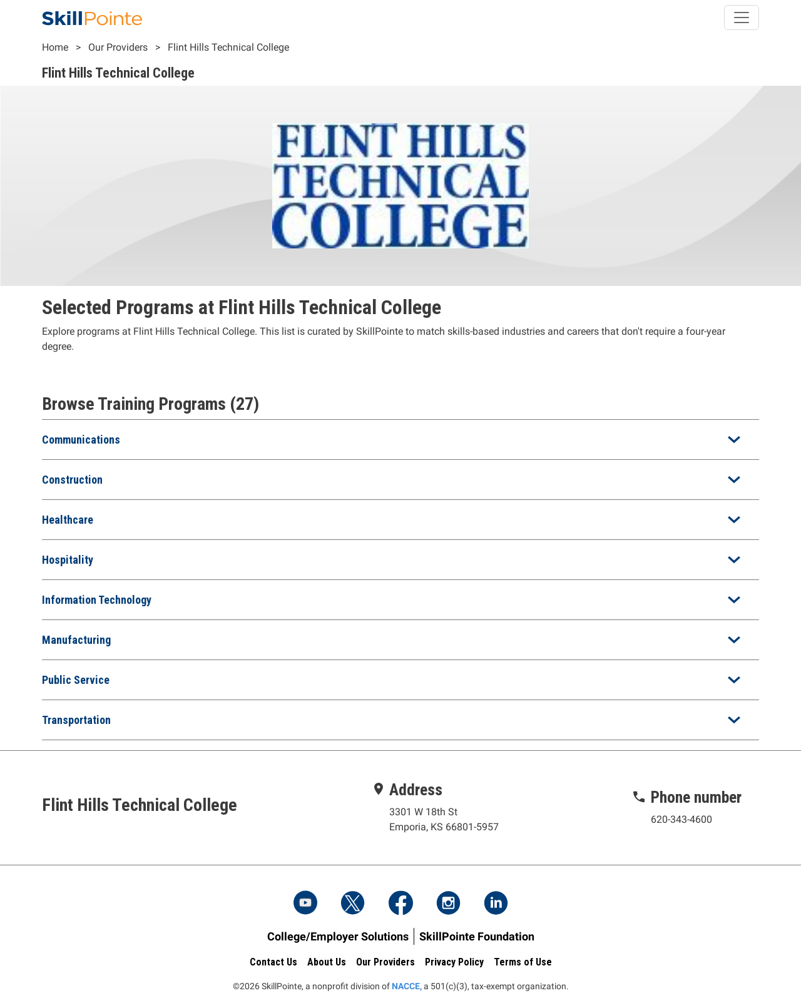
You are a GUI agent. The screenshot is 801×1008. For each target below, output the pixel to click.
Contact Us (273, 962)
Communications (81, 439)
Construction (72, 479)
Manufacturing (76, 639)
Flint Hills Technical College (228, 47)
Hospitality (67, 559)
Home (55, 47)
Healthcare (67, 519)
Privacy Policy (454, 962)
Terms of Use (523, 962)
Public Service (76, 679)
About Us (326, 962)
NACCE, (407, 986)
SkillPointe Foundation (476, 936)
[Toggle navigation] (741, 17)
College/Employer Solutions (338, 936)
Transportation (76, 719)
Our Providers (118, 47)
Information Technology (96, 599)
